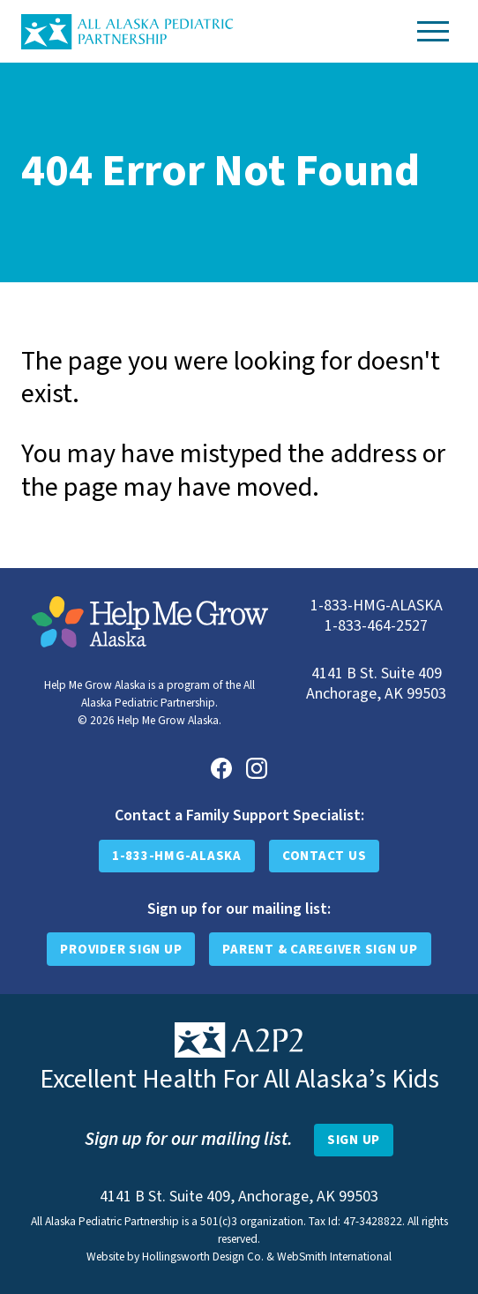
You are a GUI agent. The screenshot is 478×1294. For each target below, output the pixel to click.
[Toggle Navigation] (433, 31)
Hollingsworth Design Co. (203, 1256)
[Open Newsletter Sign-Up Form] (353, 1140)
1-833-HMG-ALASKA (177, 856)
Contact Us (324, 856)
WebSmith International (334, 1256)
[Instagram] (256, 768)
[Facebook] (221, 768)
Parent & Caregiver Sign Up (320, 949)
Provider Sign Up (121, 949)
